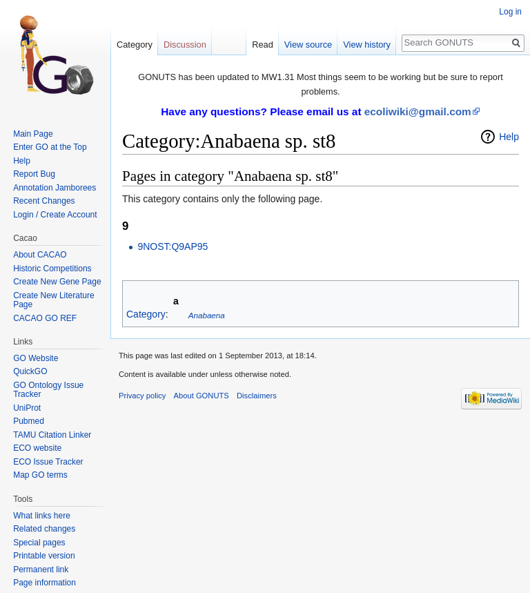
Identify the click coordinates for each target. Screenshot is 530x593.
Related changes (44, 529)
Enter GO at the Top (50, 147)
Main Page (32, 134)
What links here (41, 516)
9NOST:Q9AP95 (172, 246)
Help (509, 136)
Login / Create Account (55, 215)
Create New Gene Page (57, 281)
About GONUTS (201, 395)
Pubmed (28, 421)
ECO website (37, 448)
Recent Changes (44, 201)
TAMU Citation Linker (52, 435)
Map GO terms (40, 475)
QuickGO (30, 371)
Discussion (185, 44)
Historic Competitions (52, 268)
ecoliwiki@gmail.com (417, 111)
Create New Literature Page (53, 300)
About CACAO (39, 255)
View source (308, 44)
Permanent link (40, 569)
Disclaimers (257, 395)
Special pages (39, 542)
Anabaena (206, 315)
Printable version (44, 556)
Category (146, 314)
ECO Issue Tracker (48, 462)
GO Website (35, 358)
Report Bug (34, 174)
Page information (44, 582)
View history (367, 44)
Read (262, 44)
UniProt (27, 408)
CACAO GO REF (45, 318)
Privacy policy (142, 395)
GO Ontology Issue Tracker (48, 390)
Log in (510, 12)
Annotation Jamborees (54, 188)
